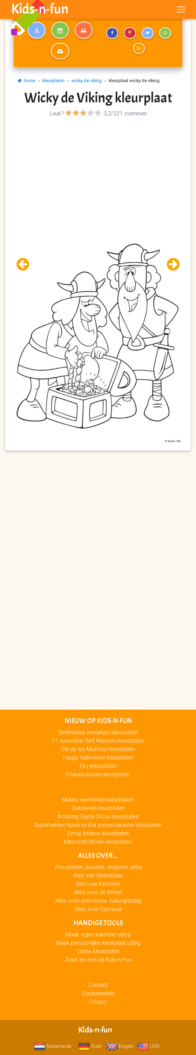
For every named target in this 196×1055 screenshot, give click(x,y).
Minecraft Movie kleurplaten (98, 841)
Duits (90, 1046)
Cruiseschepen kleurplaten (98, 774)
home (26, 81)
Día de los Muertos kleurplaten (98, 748)
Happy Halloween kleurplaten (98, 757)
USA (148, 1046)
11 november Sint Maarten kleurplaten (98, 740)
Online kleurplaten (98, 951)
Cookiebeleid (98, 993)
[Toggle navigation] (180, 9)
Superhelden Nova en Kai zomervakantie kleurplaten (98, 824)
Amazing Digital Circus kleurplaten (98, 816)
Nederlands (53, 1046)
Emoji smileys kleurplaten (98, 833)
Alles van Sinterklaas (98, 875)
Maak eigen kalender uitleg (98, 934)
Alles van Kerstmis (98, 883)
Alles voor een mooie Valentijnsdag (98, 900)
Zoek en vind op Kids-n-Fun (98, 959)
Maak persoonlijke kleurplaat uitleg (98, 942)
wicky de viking (87, 81)
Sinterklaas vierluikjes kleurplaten (98, 732)
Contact (98, 984)
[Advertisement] (98, 168)
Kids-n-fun (39, 9)
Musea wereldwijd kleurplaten (98, 799)
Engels (119, 1046)
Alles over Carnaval (98, 909)
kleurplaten (53, 81)
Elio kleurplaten (98, 765)
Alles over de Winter (98, 892)
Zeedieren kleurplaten (98, 807)
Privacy (98, 1001)
